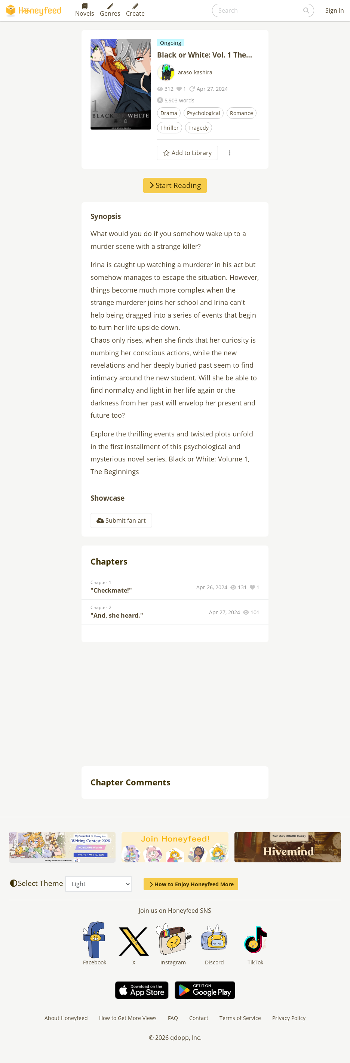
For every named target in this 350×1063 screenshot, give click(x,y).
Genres (110, 10)
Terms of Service (240, 1018)
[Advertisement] (175, 705)
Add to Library (187, 153)
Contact (198, 1018)
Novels (84, 10)
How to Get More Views (128, 1018)
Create (135, 10)
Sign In (334, 10)
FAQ (173, 1018)
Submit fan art (121, 520)
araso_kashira (195, 72)
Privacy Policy (289, 1018)
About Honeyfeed (66, 1018)
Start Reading (175, 185)
